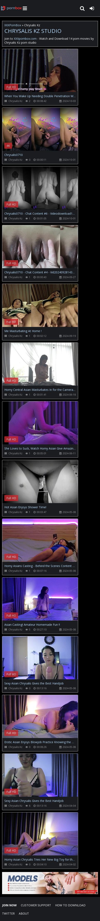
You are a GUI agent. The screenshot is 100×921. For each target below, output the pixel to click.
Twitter (8, 913)
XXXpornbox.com (11, 8)
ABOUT (24, 913)
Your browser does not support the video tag (45, 73)
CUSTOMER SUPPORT (36, 905)
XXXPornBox (12, 25)
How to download (70, 905)
